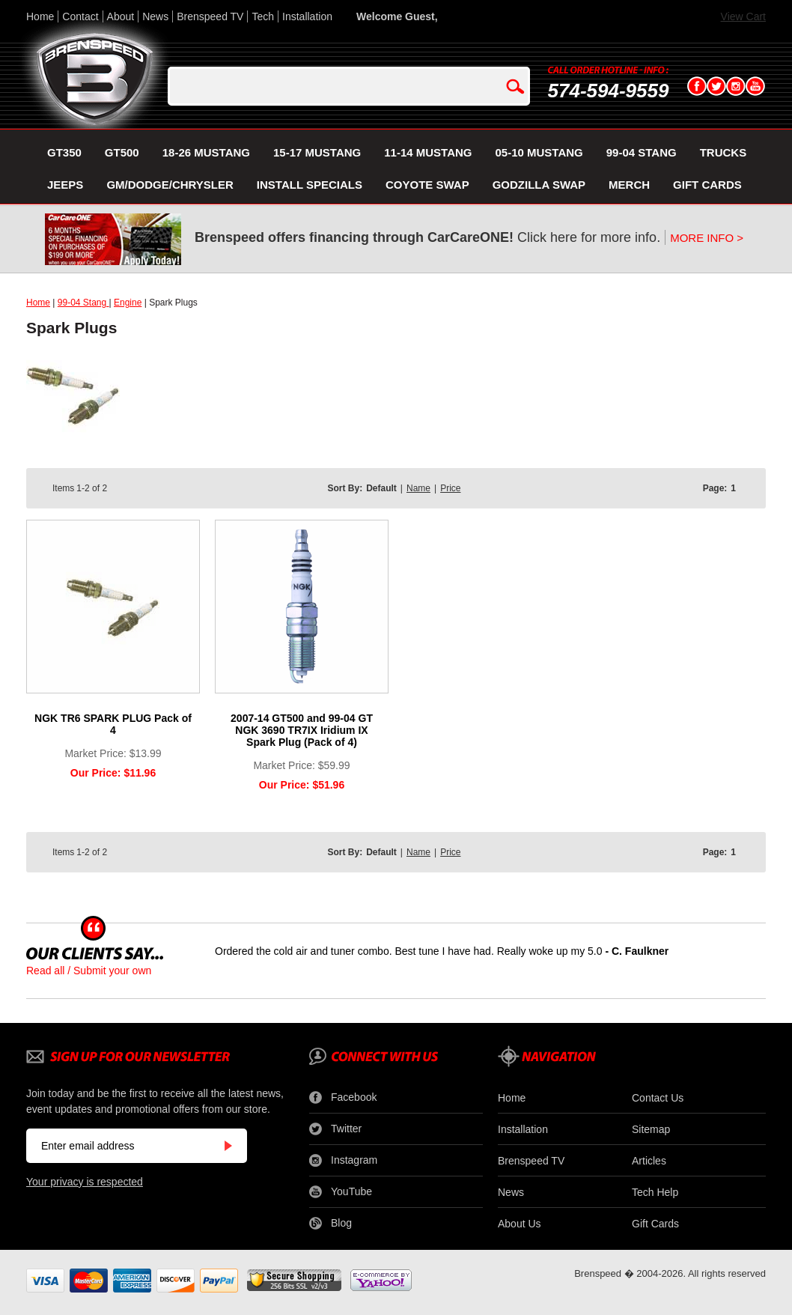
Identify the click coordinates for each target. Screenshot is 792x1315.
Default (381, 488)
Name (418, 488)
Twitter (335, 1129)
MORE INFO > (706, 237)
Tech (263, 16)
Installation (307, 16)
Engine (127, 302)
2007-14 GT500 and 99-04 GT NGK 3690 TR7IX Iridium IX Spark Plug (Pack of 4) (302, 730)
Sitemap (651, 1129)
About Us (519, 1224)
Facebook (343, 1098)
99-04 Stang (83, 302)
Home (40, 16)
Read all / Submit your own (88, 971)
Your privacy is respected (84, 1182)
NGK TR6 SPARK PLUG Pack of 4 (113, 724)
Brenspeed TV (210, 16)
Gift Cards (655, 1224)
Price (450, 488)
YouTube (340, 1192)
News (155, 16)
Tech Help (655, 1192)
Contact (80, 16)
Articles (649, 1161)
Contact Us (657, 1098)
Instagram (343, 1160)
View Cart (743, 16)
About (121, 16)
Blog (330, 1223)
